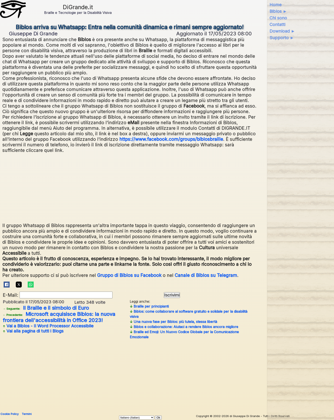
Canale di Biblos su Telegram (206, 275)
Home (275, 4)
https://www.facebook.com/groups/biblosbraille (171, 139)
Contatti (277, 24)
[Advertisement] (130, 187)
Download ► (282, 31)
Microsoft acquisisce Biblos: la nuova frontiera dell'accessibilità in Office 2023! (59, 317)
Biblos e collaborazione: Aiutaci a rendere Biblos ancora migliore (184, 327)
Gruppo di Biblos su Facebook (129, 275)
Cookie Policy (9, 414)
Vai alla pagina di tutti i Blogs (33, 331)
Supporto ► (281, 37)
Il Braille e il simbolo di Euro (46, 308)
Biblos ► (278, 11)
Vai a (48, 325)
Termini (27, 414)
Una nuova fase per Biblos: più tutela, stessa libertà (173, 321)
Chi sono (278, 17)
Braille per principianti (149, 306)
